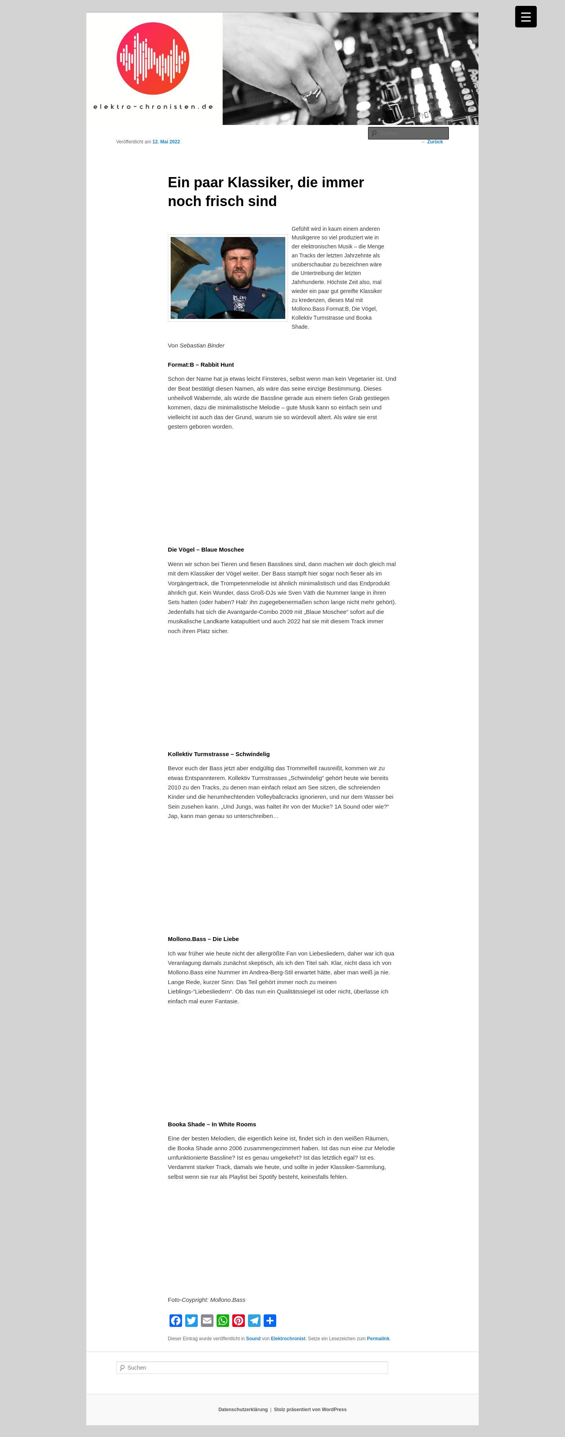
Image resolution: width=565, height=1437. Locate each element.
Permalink (378, 1338)
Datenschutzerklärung (243, 1409)
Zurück (432, 142)
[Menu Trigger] (526, 16)
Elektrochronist (288, 1338)
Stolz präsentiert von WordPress (310, 1409)
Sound (253, 1338)
